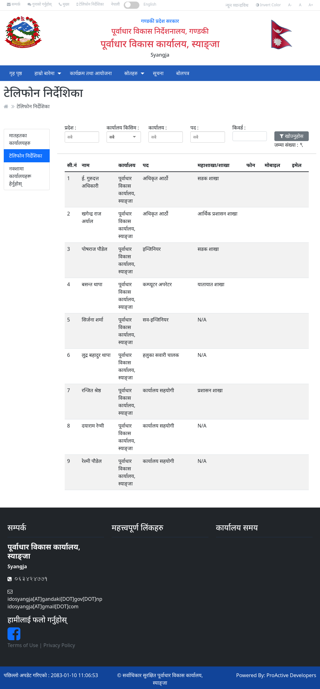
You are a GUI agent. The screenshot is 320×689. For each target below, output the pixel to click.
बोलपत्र (182, 73)
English (149, 4)
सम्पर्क (13, 4)
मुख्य (64, 4)
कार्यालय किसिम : (123, 127)
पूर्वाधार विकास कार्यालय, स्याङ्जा (159, 43)
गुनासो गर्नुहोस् (40, 4)
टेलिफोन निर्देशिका (90, 4)
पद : (194, 127)
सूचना (158, 73)
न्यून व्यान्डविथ (237, 5)
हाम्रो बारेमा (44, 73)
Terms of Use (23, 645)
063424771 (28, 579)
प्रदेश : (70, 127)
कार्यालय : (157, 127)
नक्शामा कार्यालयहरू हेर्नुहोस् (20, 176)
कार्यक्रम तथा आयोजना (91, 73)
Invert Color (268, 5)
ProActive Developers (291, 675)
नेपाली (115, 4)
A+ (310, 5)
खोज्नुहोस (291, 136)
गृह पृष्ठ (15, 73)
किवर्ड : (239, 127)
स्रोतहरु (131, 73)
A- (290, 5)
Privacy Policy (59, 645)
